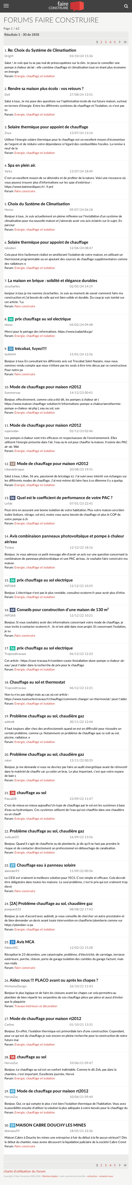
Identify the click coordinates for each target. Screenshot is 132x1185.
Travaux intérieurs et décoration (35, 1006)
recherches (92, 1176)
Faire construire (24, 191)
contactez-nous (106, 1176)
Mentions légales (50, 1176)
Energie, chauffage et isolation (34, 76)
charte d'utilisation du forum (25, 1171)
